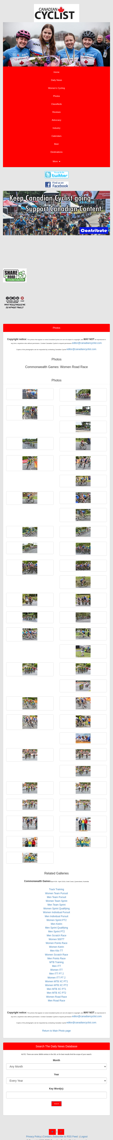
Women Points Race (56, 943)
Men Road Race (56, 1000)
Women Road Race (56, 996)
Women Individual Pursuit (56, 912)
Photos (56, 96)
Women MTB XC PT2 (56, 985)
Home (56, 72)
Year (56, 1074)
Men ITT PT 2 (56, 973)
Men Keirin (56, 924)
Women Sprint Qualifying (56, 908)
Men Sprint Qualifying (56, 927)
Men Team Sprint (56, 904)
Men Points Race (56, 958)
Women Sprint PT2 (56, 920)
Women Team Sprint (56, 901)
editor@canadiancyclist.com (87, 343)
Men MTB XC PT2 (56, 992)
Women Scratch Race (56, 954)
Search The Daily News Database (56, 1046)
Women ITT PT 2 (56, 977)
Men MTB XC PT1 (56, 989)
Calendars (56, 136)
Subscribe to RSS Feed (65, 1136)
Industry (56, 128)
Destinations (56, 152)
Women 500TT (56, 939)
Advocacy (56, 120)
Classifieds (56, 104)
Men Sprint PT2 (56, 931)
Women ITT (56, 969)
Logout (84, 1136)
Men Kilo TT (56, 950)
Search (56, 1104)
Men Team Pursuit (56, 897)
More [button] (56, 161)
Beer (56, 144)
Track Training (56, 889)
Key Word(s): (56, 1088)
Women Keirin (56, 947)
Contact (47, 1136)
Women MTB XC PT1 (56, 981)
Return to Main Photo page (56, 1030)
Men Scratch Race (56, 935)
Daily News (56, 80)
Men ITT (56, 966)
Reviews (56, 112)
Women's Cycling (56, 88)
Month (56, 1060)
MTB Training (56, 962)
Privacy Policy (33, 1136)
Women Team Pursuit (56, 893)
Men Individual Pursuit (56, 916)
